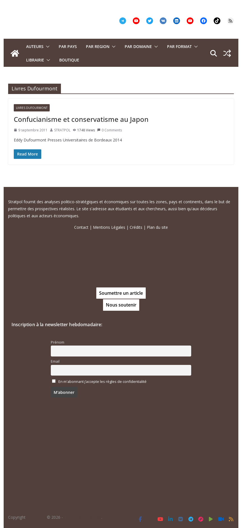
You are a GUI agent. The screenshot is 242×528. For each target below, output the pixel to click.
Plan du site (157, 227)
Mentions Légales (109, 227)
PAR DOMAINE (138, 46)
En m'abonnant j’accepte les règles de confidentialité (102, 381)
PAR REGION (97, 46)
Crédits (136, 227)
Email (55, 361)
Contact (81, 227)
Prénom (57, 342)
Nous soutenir (121, 305)
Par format (179, 46)
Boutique (69, 60)
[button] (47, 47)
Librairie (35, 60)
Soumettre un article (121, 293)
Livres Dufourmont (31, 108)
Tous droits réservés (82, 517)
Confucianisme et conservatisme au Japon (81, 119)
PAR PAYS (68, 46)
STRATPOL (62, 130)
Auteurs (35, 46)
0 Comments (109, 130)
